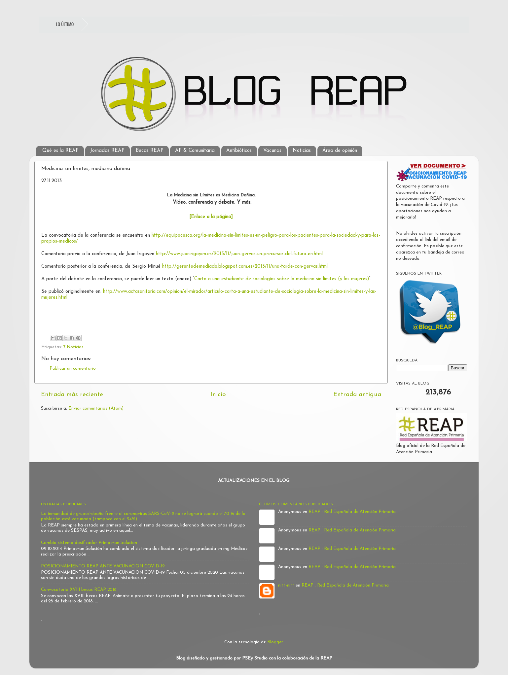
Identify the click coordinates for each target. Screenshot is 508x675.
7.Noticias (73, 347)
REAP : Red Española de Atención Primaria (352, 512)
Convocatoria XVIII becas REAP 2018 (79, 590)
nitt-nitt (286, 585)
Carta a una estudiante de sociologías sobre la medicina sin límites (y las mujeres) (281, 279)
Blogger (275, 642)
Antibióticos (239, 150)
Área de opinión (339, 150)
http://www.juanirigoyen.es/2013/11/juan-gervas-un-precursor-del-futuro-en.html (239, 254)
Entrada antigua (357, 394)
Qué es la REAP (60, 150)
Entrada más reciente (72, 394)
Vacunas (272, 150)
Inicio (218, 394)
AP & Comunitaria (195, 150)
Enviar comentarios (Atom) (96, 408)
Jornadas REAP (107, 150)
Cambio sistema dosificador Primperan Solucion (89, 543)
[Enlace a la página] (211, 217)
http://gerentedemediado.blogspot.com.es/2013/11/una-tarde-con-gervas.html (245, 266)
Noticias (302, 150)
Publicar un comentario (73, 368)
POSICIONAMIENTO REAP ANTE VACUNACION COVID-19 (103, 566)
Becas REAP (149, 150)
